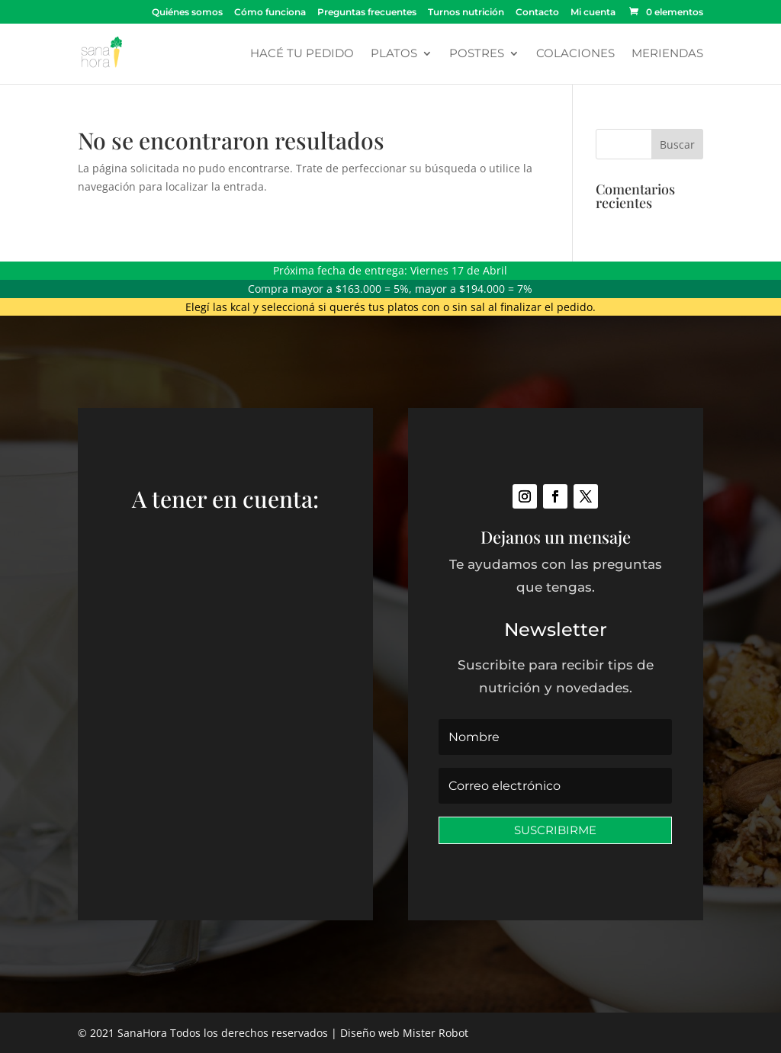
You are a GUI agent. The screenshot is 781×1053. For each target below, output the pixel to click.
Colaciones (575, 54)
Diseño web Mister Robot (404, 1033)
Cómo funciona (270, 13)
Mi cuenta (592, 13)
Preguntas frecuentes (366, 13)
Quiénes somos (187, 13)
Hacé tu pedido (302, 54)
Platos (394, 54)
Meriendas (667, 54)
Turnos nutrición (466, 13)
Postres (476, 54)
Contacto (537, 13)
